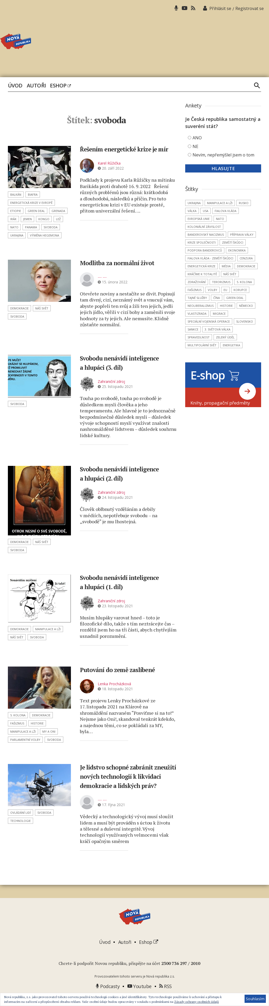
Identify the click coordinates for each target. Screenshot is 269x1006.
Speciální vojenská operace (209, 321)
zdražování (197, 282)
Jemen (27, 219)
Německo (246, 306)
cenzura (246, 258)
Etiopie (15, 211)
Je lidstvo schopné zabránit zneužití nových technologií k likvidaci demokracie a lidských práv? (126, 780)
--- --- (102, 276)
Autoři (36, 85)
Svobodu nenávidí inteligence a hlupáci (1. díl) (126, 581)
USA (205, 211)
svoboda (51, 227)
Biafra (33, 194)
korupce (240, 290)
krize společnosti (202, 242)
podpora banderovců (205, 250)
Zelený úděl (225, 337)
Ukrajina (16, 235)
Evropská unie (199, 219)
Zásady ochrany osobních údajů (196, 1002)
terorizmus (221, 282)
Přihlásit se (220, 8)
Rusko (244, 203)
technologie (20, 821)
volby (212, 290)
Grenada (58, 211)
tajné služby (197, 298)
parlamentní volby (25, 740)
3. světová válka (217, 329)
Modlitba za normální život (126, 262)
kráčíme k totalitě (202, 274)
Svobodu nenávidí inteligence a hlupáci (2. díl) (126, 473)
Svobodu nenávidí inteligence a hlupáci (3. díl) (126, 362)
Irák (13, 219)
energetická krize (201, 266)
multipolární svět (202, 345)
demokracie (19, 308)
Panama (31, 227)
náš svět (41, 308)
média (226, 266)
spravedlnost (199, 337)
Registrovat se (249, 8)
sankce (193, 329)
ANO (197, 138)
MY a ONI (48, 731)
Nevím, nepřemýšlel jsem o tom (223, 155)
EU (225, 290)
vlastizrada (197, 313)
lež (58, 219)
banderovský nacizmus (206, 234)
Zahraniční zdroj (111, 381)
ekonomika (237, 250)
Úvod (15, 85)
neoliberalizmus (201, 306)
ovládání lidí (20, 813)
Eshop (60, 85)
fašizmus (17, 723)
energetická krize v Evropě (31, 203)
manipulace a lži (48, 629)
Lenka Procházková (114, 683)
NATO (14, 227)
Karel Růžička (109, 172)
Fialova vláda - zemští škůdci (210, 258)
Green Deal (36, 211)
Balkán (15, 194)
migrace (219, 313)
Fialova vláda (225, 211)
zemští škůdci (232, 242)
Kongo (43, 219)
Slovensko (244, 321)
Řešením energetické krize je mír (127, 153)
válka (192, 211)
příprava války (242, 234)
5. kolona (17, 715)
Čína (216, 298)
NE (195, 146)
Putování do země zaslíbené (126, 669)
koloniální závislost (204, 227)
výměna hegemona (44, 235)
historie (37, 723)
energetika (231, 345)
